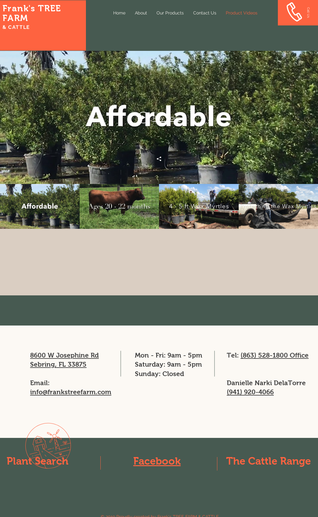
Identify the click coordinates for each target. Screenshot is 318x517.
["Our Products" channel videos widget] (159, 140)
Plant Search (37, 461)
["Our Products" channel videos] (159, 206)
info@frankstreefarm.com (70, 392)
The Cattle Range (268, 461)
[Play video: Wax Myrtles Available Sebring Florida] (159, 117)
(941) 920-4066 (250, 392)
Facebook (157, 461)
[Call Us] (308, 12)
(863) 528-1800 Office (275, 355)
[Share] (159, 159)
